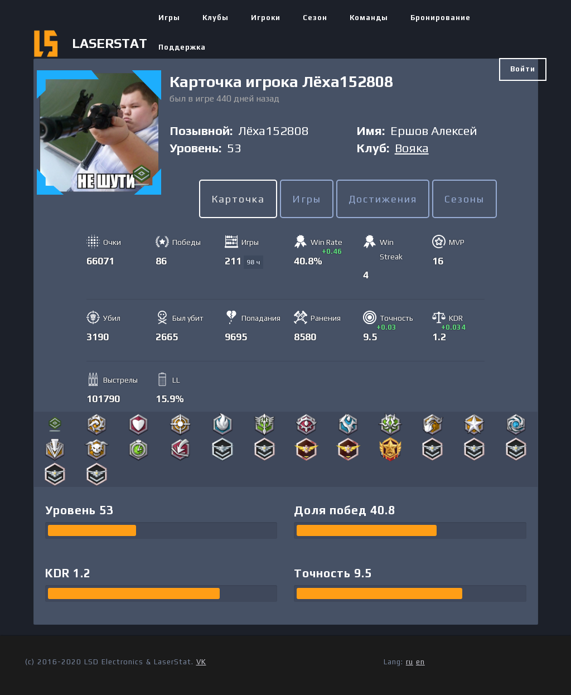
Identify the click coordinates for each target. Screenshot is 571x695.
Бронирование (440, 17)
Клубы (215, 17)
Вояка (412, 148)
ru (409, 662)
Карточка (238, 199)
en (420, 662)
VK (201, 662)
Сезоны (464, 199)
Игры (169, 17)
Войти (522, 69)
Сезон (315, 17)
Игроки (265, 17)
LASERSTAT (109, 43)
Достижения (383, 199)
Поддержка (182, 47)
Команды (369, 17)
